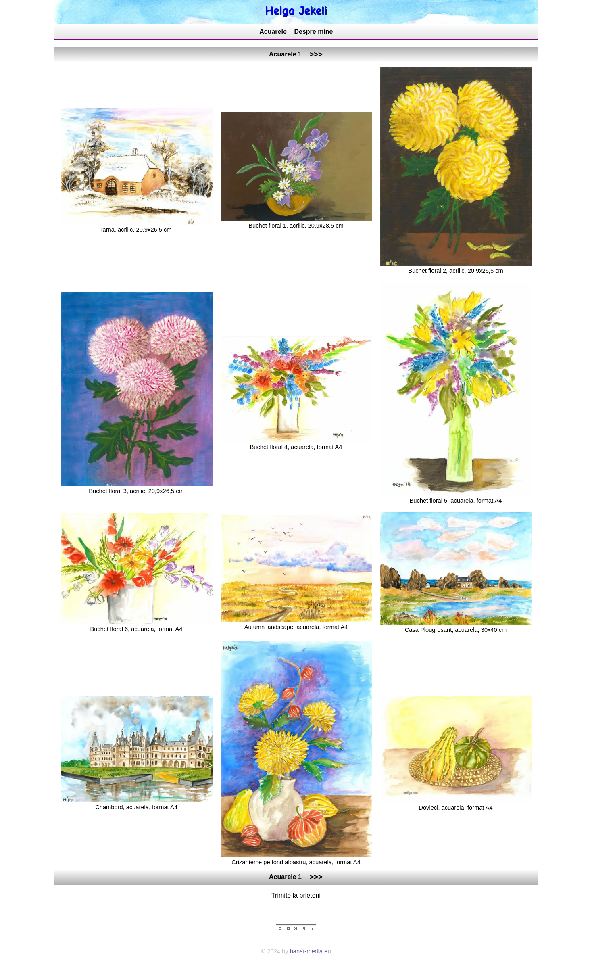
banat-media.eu (310, 951)
